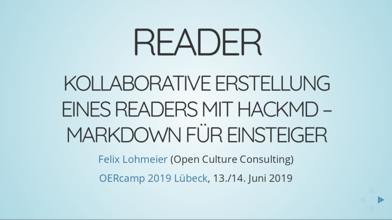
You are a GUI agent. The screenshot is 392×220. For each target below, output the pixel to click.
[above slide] (371, 188)
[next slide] (383, 200)
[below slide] (371, 211)
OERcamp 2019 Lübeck (153, 178)
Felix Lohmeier (133, 159)
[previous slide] (360, 200)
